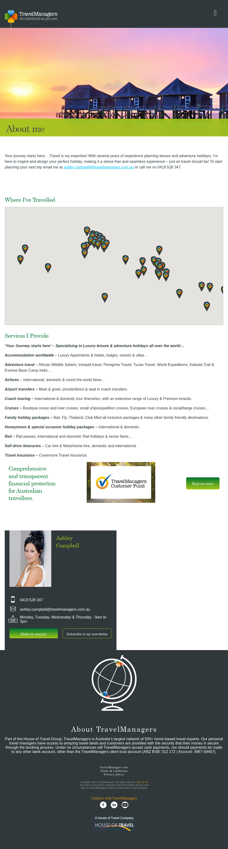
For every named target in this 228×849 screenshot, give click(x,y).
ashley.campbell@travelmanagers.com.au (99, 167)
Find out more (203, 484)
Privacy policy (114, 774)
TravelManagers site (114, 767)
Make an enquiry (34, 634)
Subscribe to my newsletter (87, 634)
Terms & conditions (114, 771)
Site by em (142, 782)
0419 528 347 (31, 600)
